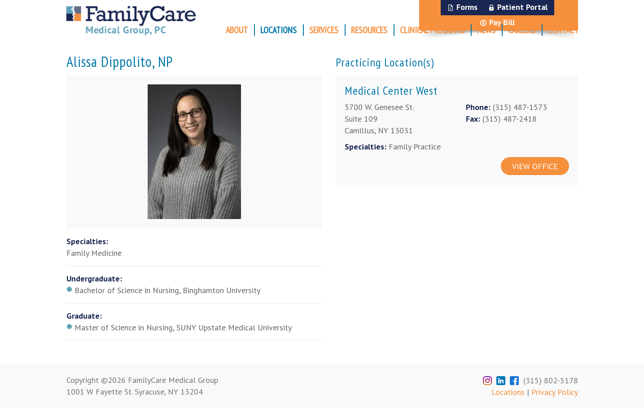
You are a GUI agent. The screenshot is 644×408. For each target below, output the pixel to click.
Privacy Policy (554, 392)
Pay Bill (502, 22)
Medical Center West (391, 90)
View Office (535, 166)
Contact (563, 30)
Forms (467, 7)
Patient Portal (522, 7)
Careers (521, 30)
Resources (369, 30)
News (486, 30)
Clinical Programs (432, 30)
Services (323, 30)
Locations (278, 30)
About (237, 30)
